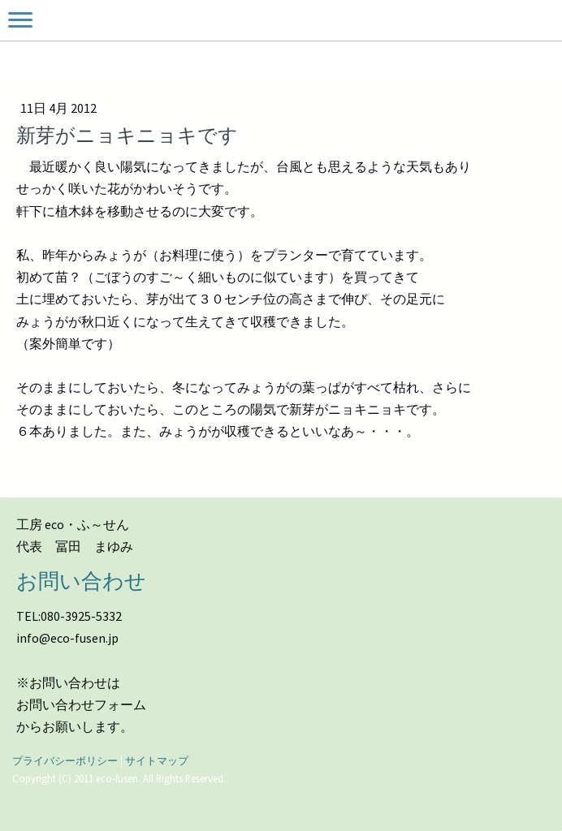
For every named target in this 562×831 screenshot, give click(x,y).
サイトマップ (156, 760)
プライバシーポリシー (65, 760)
